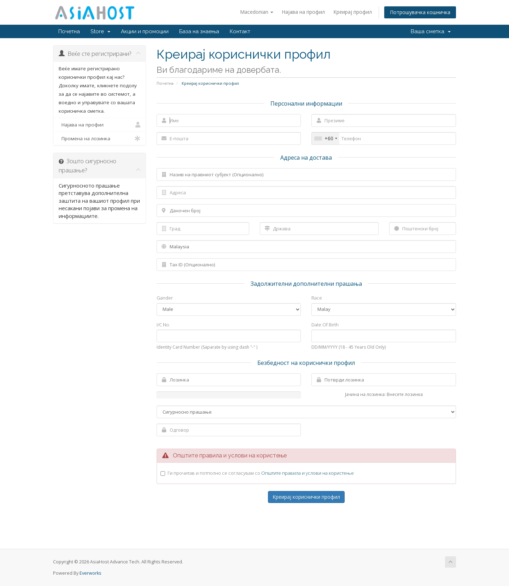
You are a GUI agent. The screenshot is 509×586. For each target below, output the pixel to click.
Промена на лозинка (99, 138)
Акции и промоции (145, 31)
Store (100, 31)
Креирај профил (352, 11)
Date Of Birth (325, 324)
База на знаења (199, 31)
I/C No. (163, 324)
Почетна (69, 31)
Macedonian (256, 11)
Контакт (240, 31)
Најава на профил (303, 11)
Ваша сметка (431, 31)
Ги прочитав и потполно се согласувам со (261, 473)
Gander (165, 298)
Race (316, 298)
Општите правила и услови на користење (307, 473)
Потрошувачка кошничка (420, 12)
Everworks (90, 573)
